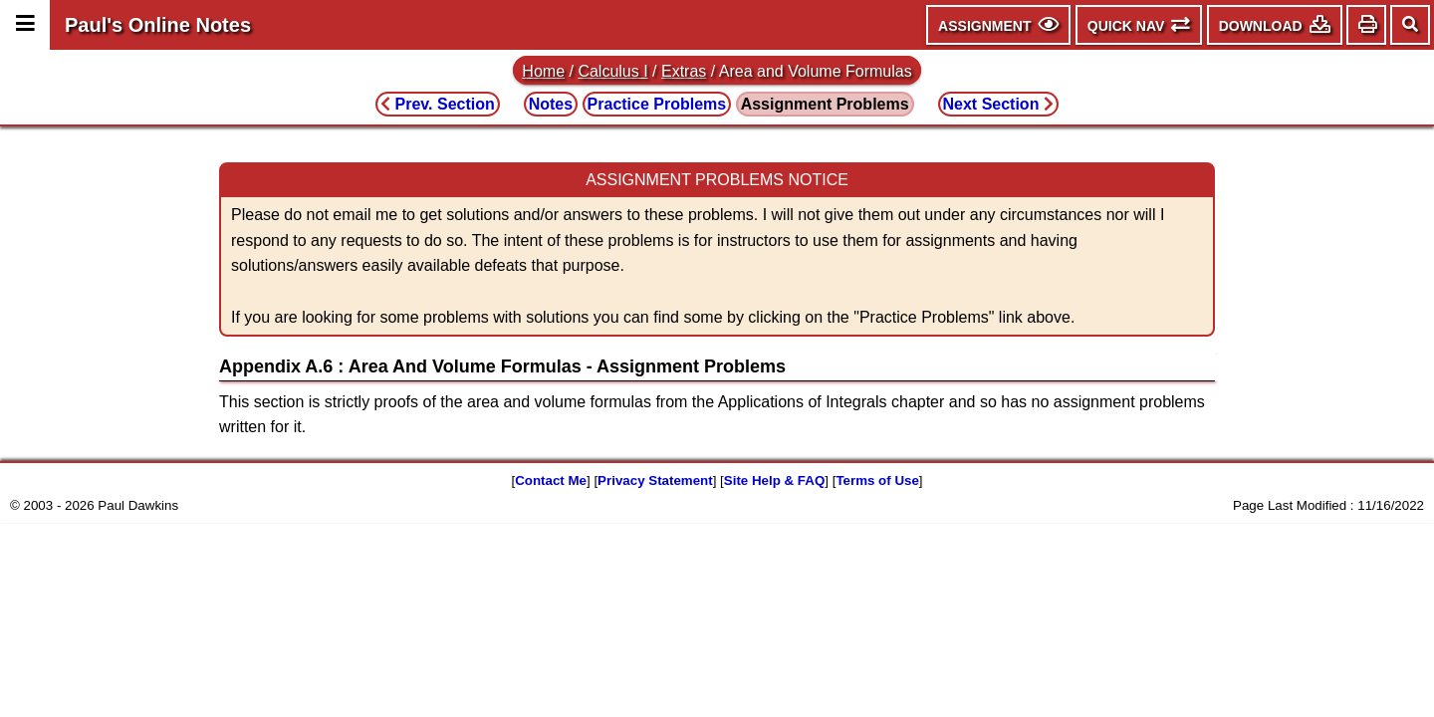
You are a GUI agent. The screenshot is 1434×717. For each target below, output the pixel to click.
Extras (683, 71)
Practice (657, 104)
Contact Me (551, 480)
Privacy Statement (655, 480)
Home (543, 71)
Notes (551, 104)
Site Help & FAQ (774, 480)
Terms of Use (877, 480)
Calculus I (612, 71)
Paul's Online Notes (158, 25)
